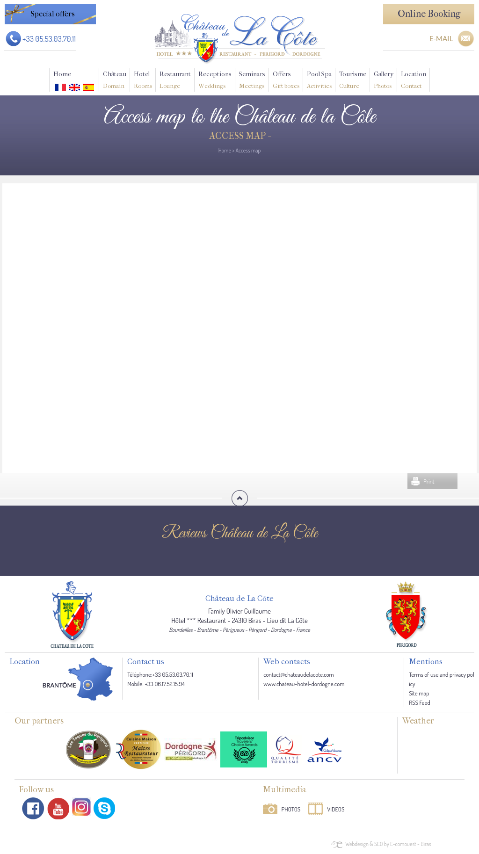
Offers (286, 81)
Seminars (252, 81)
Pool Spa (319, 81)
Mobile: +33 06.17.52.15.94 (156, 684)
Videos (335, 809)
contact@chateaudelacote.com (298, 674)
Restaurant (175, 81)
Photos (291, 809)
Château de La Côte (239, 598)
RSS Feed (419, 702)
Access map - (239, 135)
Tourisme (352, 81)
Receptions (215, 81)
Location (413, 81)
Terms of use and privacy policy (441, 679)
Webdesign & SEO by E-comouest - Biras (388, 843)
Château (114, 81)
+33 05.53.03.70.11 (49, 38)
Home (62, 74)
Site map (419, 693)
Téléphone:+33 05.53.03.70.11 (160, 674)
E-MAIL (441, 38)
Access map (248, 150)
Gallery (383, 81)
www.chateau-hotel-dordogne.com (303, 684)
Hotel (143, 81)
